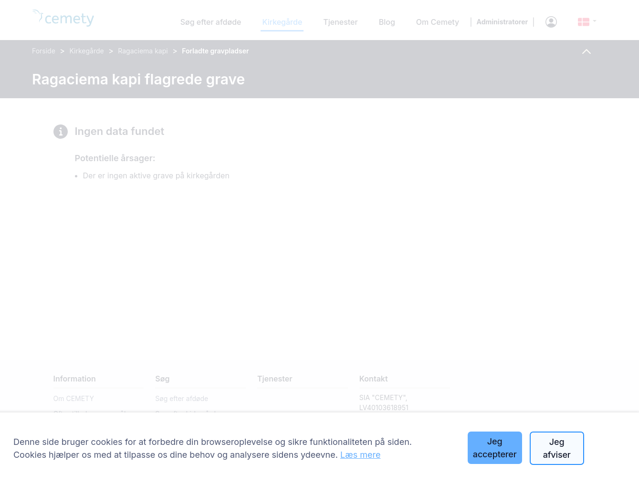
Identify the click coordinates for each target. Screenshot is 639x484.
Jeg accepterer (495, 447)
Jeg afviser (557, 448)
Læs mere (360, 455)
